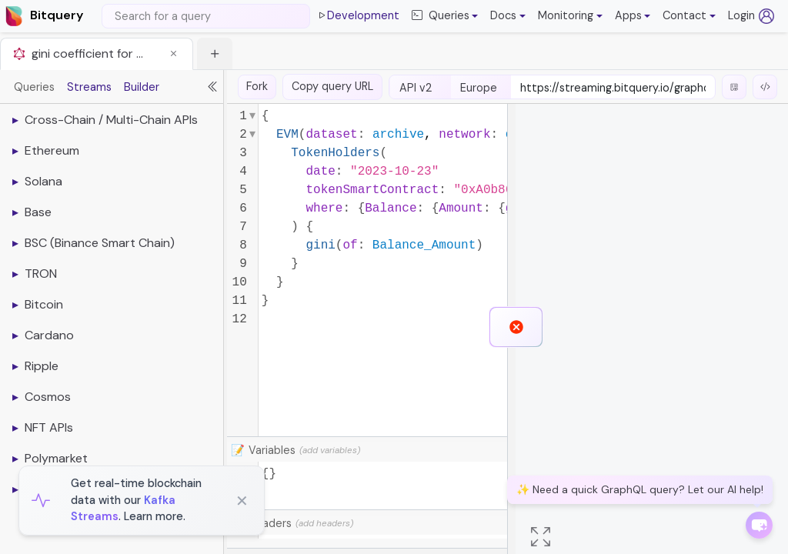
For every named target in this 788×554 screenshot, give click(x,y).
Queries (34, 87)
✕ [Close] (242, 501)
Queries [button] (440, 16)
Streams (89, 87)
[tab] (96, 53)
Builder (141, 87)
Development (357, 16)
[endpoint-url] (613, 88)
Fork (257, 86)
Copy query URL (332, 86)
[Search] (206, 16)
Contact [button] (684, 15)
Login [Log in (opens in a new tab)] (751, 16)
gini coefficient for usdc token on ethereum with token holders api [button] (89, 53)
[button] (508, 16)
